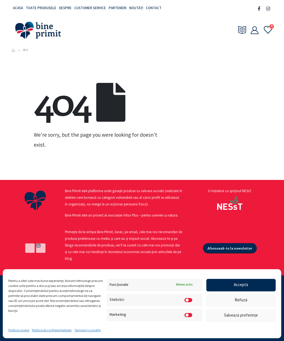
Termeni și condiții (87, 330)
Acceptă (241, 285)
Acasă (18, 8)
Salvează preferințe (241, 316)
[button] (230, 248)
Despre (65, 8)
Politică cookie (18, 330)
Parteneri (117, 8)
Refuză (241, 300)
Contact (153, 8)
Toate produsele (41, 8)
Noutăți (136, 8)
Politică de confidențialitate (52, 330)
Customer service (90, 8)
